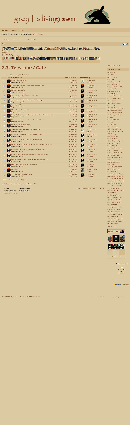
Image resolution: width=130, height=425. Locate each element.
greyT (22, 102)
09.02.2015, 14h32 (92, 169)
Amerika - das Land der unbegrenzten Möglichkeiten (27, 139)
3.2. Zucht (110, 122)
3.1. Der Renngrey (113, 120)
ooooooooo (111, 72)
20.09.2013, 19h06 (92, 130)
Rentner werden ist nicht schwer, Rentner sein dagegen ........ (29, 159)
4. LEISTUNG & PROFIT (114, 167)
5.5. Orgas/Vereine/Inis (114, 207)
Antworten (68, 78)
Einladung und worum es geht (11, 51)
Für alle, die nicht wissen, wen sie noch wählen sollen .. (27, 134)
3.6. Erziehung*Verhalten (115, 131)
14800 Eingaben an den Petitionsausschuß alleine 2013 (27, 85)
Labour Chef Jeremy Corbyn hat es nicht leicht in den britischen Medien (32, 115)
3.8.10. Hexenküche (113, 162)
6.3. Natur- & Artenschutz (115, 221)
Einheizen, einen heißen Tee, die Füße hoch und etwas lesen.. (29, 154)
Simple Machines (15, 296)
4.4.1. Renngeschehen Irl (115, 179)
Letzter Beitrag (85, 78)
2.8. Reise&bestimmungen (115, 108)
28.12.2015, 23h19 (92, 144)
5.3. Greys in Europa (113, 202)
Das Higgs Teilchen (17, 105)
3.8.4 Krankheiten (113, 145)
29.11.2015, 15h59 (92, 95)
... (18, 75)
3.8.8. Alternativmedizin (115, 157)
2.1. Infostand (112, 77)
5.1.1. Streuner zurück (114, 197)
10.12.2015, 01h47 (92, 125)
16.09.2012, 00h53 (92, 174)
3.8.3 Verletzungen (113, 143)
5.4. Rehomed (112, 205)
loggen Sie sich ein (36, 34)
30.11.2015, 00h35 (92, 135)
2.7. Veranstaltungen (114, 103)
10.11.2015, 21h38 (92, 159)
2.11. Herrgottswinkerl (114, 115)
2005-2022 (31, 296)
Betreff (9, 78)
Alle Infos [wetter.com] (126, 284)
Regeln (19, 56)
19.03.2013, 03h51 (92, 105)
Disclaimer (13, 56)
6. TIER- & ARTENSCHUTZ (115, 214)
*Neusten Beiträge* (114, 66)
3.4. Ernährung (112, 127)
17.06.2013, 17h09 (92, 149)
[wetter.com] (118, 285)
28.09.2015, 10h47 (92, 90)
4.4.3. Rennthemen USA (115, 183)
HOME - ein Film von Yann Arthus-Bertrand (24, 164)
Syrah (90, 132)
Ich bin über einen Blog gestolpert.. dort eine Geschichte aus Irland (31, 144)
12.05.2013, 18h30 (92, 100)
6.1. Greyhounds (112, 216)
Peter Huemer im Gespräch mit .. (21, 125)
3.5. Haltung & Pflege (114, 129)
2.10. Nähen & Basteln (114, 112)
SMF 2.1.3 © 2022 (6, 296)
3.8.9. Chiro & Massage (114, 160)
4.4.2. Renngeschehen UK (115, 181)
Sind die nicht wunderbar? (19, 80)
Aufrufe (76, 78)
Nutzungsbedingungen (37, 56)
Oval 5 (22, 82)
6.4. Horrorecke (112, 223)
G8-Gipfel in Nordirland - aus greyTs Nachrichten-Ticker (28, 149)
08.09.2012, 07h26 (92, 80)
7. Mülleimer (112, 227)
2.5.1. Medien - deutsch (114, 96)
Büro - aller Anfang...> (8, 54)
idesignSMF (37, 296)
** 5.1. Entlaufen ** (113, 195)
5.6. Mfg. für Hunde (113, 209)
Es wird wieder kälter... (18, 90)
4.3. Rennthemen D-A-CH (115, 174)
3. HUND (110, 117)
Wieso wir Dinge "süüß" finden (20, 110)
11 (28, 75)
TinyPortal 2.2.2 (23, 296)
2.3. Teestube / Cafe (113, 82)
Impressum (5, 56)
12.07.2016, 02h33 (92, 115)
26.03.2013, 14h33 (92, 140)
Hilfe (101, 297)
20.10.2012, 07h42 (92, 110)
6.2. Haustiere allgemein (115, 219)
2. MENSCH (111, 75)
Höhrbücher (15, 169)
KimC (90, 82)
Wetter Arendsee (121, 264)
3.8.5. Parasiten (112, 150)
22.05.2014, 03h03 (92, 85)
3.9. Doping (111, 164)
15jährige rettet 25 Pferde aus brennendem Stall (25, 130)
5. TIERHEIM (111, 193)
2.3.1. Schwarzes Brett (114, 84)
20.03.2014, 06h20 (92, 164)
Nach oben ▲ (124, 297)
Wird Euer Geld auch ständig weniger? (22, 174)
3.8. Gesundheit (112, 136)
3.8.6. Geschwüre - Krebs (115, 153)
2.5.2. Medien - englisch (115, 98)
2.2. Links (110, 79)
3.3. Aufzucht (111, 124)
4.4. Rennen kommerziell (115, 176)
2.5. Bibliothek (112, 94)
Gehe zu (79, 188)
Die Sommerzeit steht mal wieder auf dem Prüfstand (27, 120)
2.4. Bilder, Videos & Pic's (115, 91)
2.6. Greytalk (111, 101)
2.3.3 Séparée (112, 89)
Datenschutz (25, 56)
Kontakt (4, 52)
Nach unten (5, 75)
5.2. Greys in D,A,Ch (113, 200)
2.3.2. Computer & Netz (114, 86)
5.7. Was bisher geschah (115, 212)
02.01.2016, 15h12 (92, 154)
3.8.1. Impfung (112, 138)
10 (26, 75)
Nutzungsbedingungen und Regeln (111, 297)
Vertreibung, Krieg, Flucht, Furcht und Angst (24, 95)
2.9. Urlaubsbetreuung (114, 110)
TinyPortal (96, 297)
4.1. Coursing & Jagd (113, 169)
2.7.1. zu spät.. (112, 105)
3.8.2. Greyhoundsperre (115, 141)
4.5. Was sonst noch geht (115, 190)
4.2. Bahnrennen (112, 171)
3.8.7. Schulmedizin (113, 155)
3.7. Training (111, 134)
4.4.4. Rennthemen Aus (114, 186)
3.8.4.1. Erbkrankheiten (114, 148)
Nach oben (5, 179)
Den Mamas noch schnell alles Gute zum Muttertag (26, 100)
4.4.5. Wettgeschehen (114, 188)
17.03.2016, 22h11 (92, 120)
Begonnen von (17, 78)
